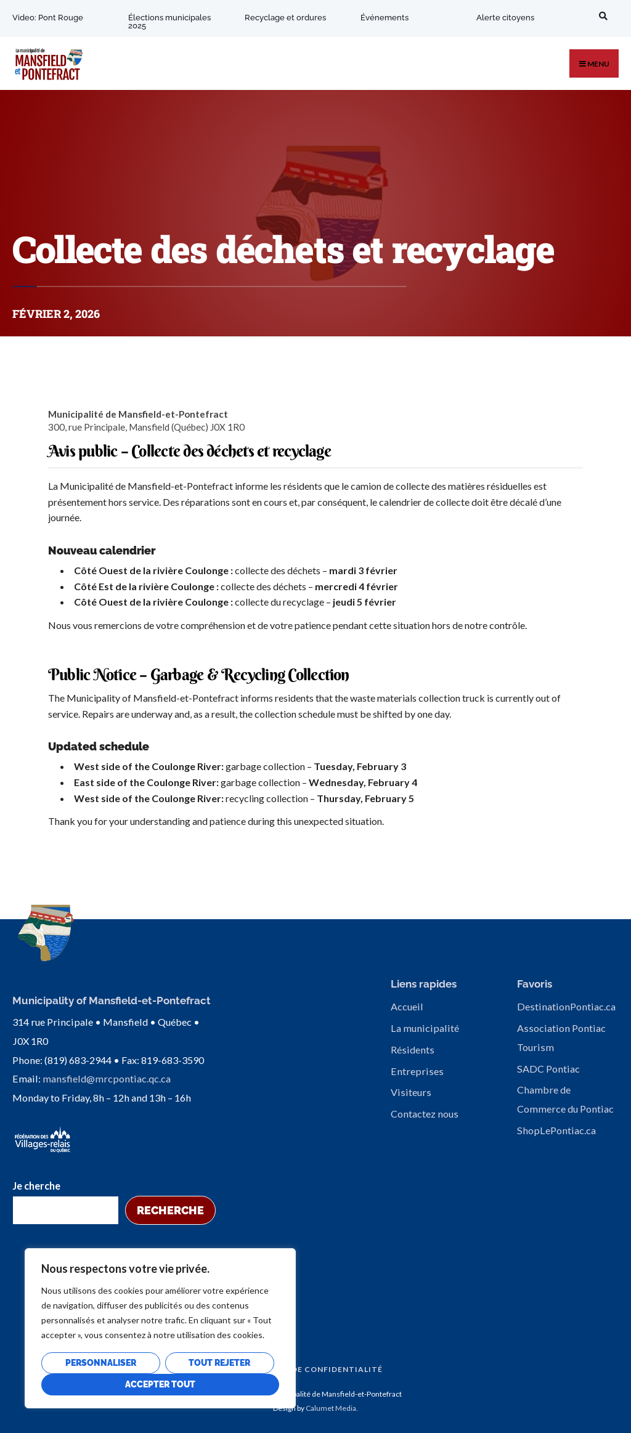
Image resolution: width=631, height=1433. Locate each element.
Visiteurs (411, 1092)
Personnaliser (100, 1363)
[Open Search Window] (601, 15)
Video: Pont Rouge (47, 17)
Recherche (170, 1209)
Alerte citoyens (505, 17)
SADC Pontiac (548, 1068)
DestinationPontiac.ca (566, 1006)
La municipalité (425, 1028)
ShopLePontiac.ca (556, 1130)
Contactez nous (424, 1113)
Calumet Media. (332, 1406)
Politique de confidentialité (313, 1368)
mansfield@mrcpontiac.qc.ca (107, 1078)
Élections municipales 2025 (169, 21)
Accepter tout (160, 1384)
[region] (160, 1328)
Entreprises (417, 1071)
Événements (384, 17)
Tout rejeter (219, 1363)
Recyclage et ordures (284, 17)
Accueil (407, 1006)
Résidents (412, 1049)
